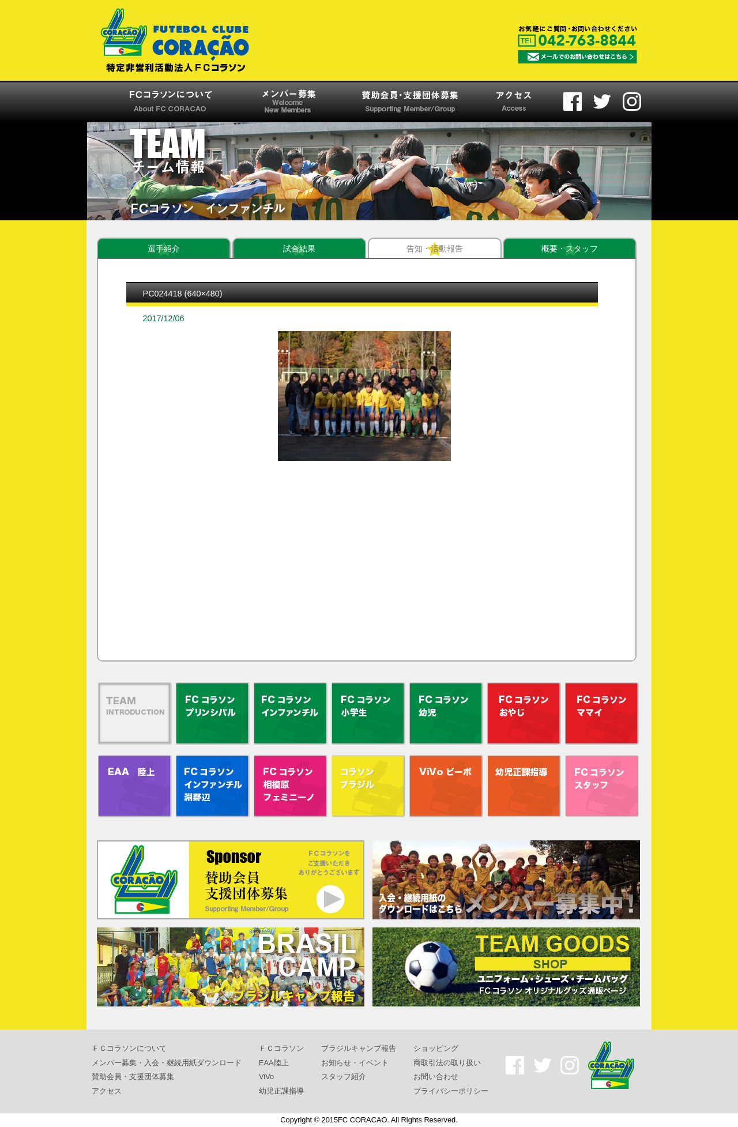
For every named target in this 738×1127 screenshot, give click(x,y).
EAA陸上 (274, 1062)
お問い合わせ (435, 1076)
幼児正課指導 (281, 1091)
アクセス (107, 1091)
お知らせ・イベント (355, 1062)
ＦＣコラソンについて (129, 1048)
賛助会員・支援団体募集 (133, 1076)
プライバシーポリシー (450, 1091)
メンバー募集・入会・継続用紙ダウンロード (167, 1062)
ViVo (266, 1076)
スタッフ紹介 (343, 1076)
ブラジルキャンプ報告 (358, 1048)
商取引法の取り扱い (447, 1062)
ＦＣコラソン (281, 1048)
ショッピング (435, 1048)
